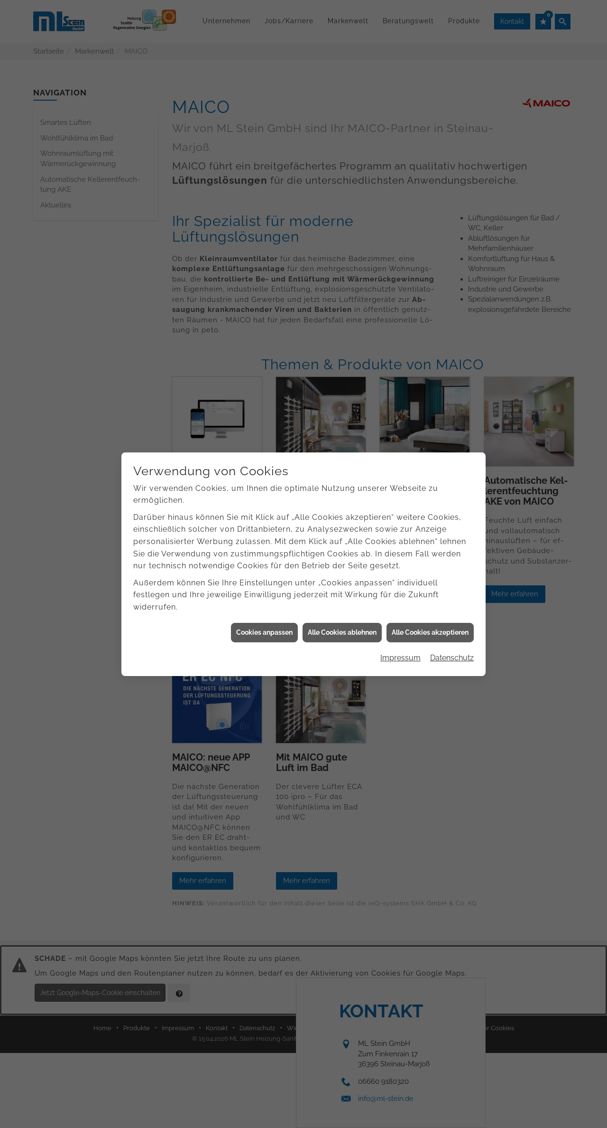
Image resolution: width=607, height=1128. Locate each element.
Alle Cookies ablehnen (342, 616)
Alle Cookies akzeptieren (430, 616)
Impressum (400, 642)
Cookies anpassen (264, 616)
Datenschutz (452, 642)
